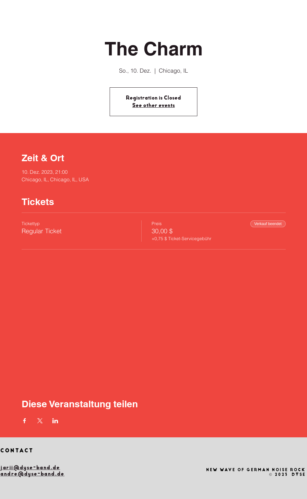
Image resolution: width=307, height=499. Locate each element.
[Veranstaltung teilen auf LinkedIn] (55, 420)
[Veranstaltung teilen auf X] (40, 420)
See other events (153, 105)
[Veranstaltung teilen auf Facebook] (25, 420)
